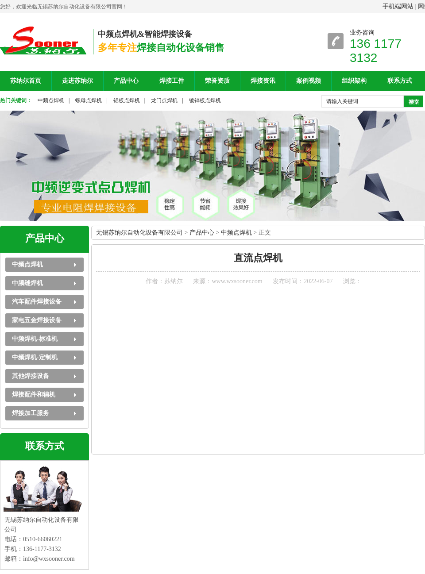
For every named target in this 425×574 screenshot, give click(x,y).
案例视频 (308, 80)
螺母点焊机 (88, 100)
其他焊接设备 (30, 376)
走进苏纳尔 (77, 80)
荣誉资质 (217, 80)
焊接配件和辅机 (33, 394)
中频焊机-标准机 (35, 338)
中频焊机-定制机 (35, 357)
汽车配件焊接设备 (37, 301)
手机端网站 (397, 6)
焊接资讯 (263, 80)
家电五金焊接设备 (37, 320)
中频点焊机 (51, 100)
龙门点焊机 (164, 100)
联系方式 (399, 80)
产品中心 (126, 80)
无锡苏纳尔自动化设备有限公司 (139, 232)
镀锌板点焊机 (205, 100)
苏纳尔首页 (25, 80)
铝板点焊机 (126, 100)
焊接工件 (171, 80)
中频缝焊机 (27, 283)
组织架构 (354, 80)
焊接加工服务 (30, 413)
